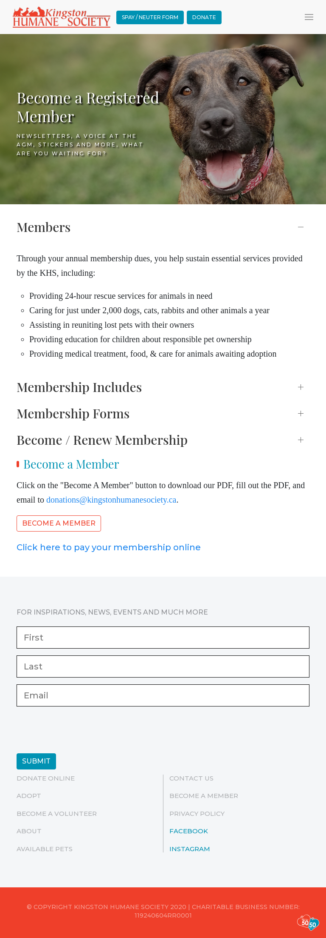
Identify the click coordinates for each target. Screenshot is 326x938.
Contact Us (191, 778)
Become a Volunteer (57, 813)
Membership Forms (73, 413)
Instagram (189, 849)
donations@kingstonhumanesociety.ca (111, 499)
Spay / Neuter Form (150, 17)
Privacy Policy (197, 813)
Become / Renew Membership (102, 439)
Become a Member (59, 523)
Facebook (188, 831)
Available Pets (45, 849)
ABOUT (29, 831)
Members (43, 226)
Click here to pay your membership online (109, 547)
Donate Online (46, 778)
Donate (204, 17)
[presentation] (81, 729)
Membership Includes (79, 386)
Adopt (29, 796)
